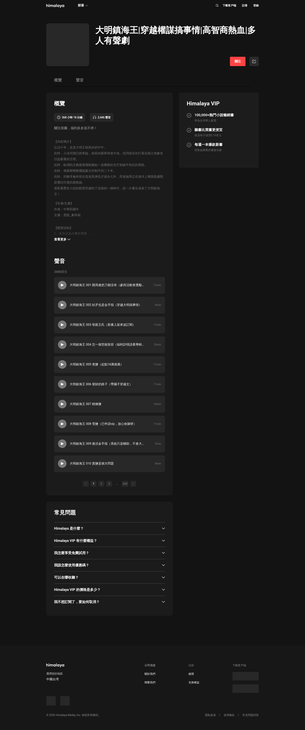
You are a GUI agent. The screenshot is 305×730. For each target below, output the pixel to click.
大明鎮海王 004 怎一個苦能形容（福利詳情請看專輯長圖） (107, 344)
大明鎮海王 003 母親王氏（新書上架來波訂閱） (103, 325)
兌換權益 (193, 682)
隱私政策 (210, 715)
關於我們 (150, 673)
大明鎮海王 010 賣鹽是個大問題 (92, 463)
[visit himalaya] (55, 6)
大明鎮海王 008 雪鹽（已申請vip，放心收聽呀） (103, 424)
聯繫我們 (150, 682)
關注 (238, 61)
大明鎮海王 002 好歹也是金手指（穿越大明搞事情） (106, 305)
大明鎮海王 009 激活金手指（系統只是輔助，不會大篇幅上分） (107, 443)
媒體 (191, 673)
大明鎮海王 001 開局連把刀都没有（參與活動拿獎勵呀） (107, 285)
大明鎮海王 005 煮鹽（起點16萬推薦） (97, 364)
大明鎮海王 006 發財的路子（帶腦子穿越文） (101, 384)
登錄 (256, 5)
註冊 (244, 5)
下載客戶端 (229, 5)
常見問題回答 (250, 715)
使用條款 (229, 715)
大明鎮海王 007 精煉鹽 (85, 404)
